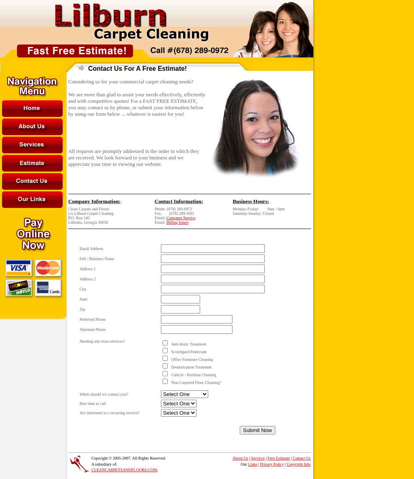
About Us (240, 458)
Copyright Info (299, 464)
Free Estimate (279, 458)
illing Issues (178, 222)
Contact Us (302, 458)
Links (253, 464)
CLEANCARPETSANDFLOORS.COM (124, 470)
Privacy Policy (272, 464)
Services (258, 458)
